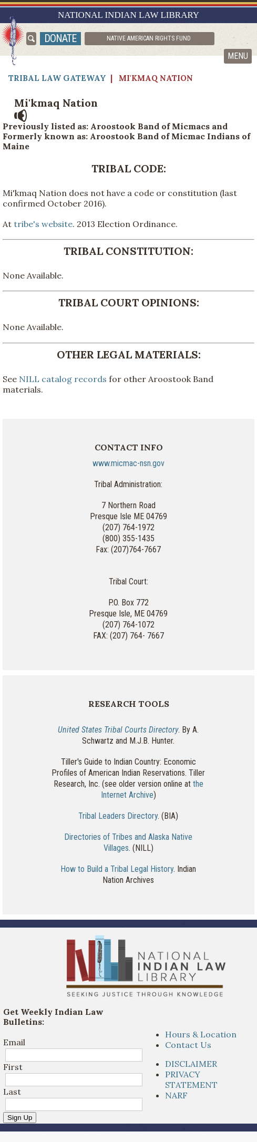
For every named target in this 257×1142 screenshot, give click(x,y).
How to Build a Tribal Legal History (116, 869)
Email (14, 1042)
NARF (176, 1095)
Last (12, 1091)
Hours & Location (201, 1034)
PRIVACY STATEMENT (191, 1079)
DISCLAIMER (191, 1063)
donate (60, 38)
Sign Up (19, 1118)
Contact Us (188, 1045)
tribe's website (43, 224)
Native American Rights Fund (149, 38)
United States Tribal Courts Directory (118, 730)
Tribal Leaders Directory (118, 816)
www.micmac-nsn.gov (128, 463)
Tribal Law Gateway (57, 78)
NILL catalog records (63, 379)
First (13, 1067)
